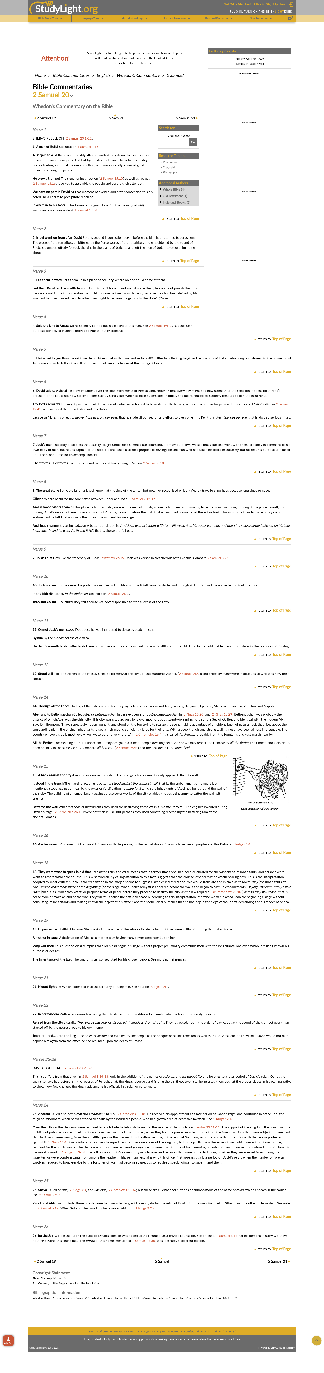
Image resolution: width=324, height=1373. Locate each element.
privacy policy (124, 1331)
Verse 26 (40, 1227)
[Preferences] (290, 18)
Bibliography (170, 172)
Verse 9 (39, 549)
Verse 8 (39, 481)
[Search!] (193, 142)
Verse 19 (40, 920)
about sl (210, 1331)
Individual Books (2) (176, 202)
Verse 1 (39, 129)
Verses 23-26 (44, 1059)
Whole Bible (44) (174, 189)
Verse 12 (40, 664)
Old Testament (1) (175, 196)
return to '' (182, 218)
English (103, 75)
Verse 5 (39, 349)
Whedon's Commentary (137, 75)
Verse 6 (39, 381)
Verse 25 (40, 1181)
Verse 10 (40, 576)
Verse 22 (40, 1005)
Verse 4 (39, 317)
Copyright (169, 167)
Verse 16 (40, 835)
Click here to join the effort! (134, 63)
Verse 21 (40, 978)
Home (40, 75)
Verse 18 (40, 862)
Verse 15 (40, 766)
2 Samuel (174, 75)
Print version (170, 162)
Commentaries (70, 75)
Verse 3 (39, 271)
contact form (233, 1339)
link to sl (228, 1331)
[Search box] (174, 142)
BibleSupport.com (63, 1283)
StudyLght (58, 8)
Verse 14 (40, 697)
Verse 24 (40, 1105)
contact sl (191, 1331)
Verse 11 (40, 620)
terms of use (98, 1331)
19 (46, 118)
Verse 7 (39, 436)
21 (185, 118)
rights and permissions (161, 1331)
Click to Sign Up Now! (270, 4)
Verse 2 (39, 228)
